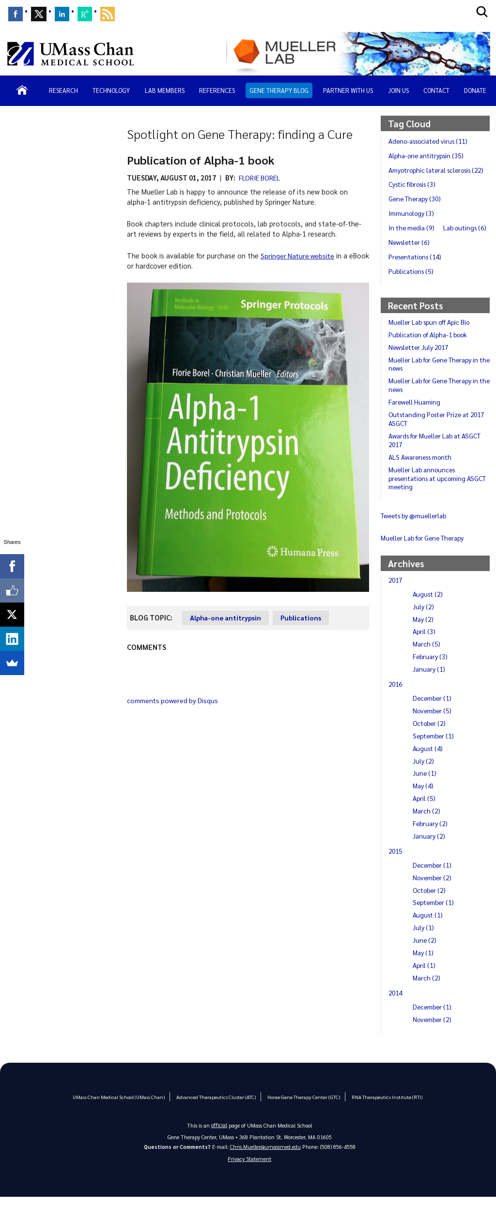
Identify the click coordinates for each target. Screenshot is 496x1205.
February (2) (431, 831)
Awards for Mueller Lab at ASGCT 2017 (435, 447)
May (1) (423, 960)
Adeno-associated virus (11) (430, 140)
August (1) (428, 922)
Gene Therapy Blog (279, 90)
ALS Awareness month (421, 464)
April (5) (424, 805)
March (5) (427, 651)
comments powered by (174, 700)
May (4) (423, 793)
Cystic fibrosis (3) (413, 191)
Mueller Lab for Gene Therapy (424, 545)
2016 (396, 691)
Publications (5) (411, 278)
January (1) (429, 676)
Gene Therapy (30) (415, 206)
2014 (396, 1000)
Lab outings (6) (410, 249)
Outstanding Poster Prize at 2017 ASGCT (438, 426)
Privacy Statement (249, 1167)
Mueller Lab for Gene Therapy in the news (434, 371)
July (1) (423, 935)
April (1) (424, 972)
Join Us (398, 90)
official (219, 1132)
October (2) (430, 730)
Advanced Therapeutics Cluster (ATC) (215, 1104)
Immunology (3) (411, 220)
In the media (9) (412, 235)
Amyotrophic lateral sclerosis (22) (431, 173)
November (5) (433, 718)
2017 (396, 587)
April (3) (424, 638)
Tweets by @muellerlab (415, 523)
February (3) (431, 664)
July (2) (423, 614)
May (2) (423, 626)
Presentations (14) (416, 264)
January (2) (429, 843)
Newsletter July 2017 (420, 354)
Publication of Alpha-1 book (428, 342)
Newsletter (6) (463, 249)
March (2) (427, 818)
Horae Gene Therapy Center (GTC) (299, 1104)
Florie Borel (260, 177)
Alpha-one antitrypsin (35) (427, 155)
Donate (475, 90)
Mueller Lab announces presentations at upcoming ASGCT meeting (438, 486)
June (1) (425, 780)
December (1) (433, 705)
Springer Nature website (299, 255)
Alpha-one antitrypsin (227, 617)
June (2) (425, 947)
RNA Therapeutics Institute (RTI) (380, 1104)
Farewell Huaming (414, 409)
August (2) (428, 601)
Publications (304, 617)
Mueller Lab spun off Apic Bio (430, 329)
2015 (396, 858)
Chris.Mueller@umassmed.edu (265, 1154)
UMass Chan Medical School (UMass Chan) (122, 1104)
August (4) (428, 756)
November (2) (433, 885)
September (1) (434, 743)
